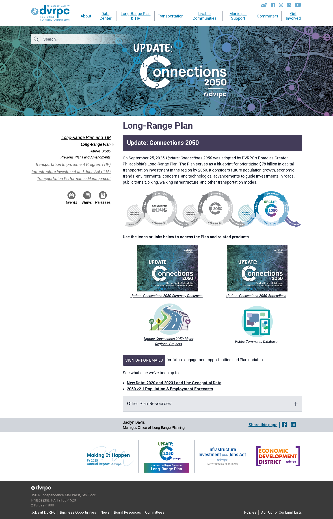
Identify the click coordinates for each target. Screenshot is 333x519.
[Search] (67, 39)
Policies (250, 512)
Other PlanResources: (150, 403)
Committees (154, 512)
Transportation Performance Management (74, 178)
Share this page (263, 424)
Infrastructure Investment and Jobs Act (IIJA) (71, 171)
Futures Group (100, 151)
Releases (103, 198)
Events (71, 198)
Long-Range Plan (96, 144)
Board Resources (127, 512)
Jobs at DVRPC (43, 512)
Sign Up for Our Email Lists (281, 512)
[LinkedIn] (289, 5)
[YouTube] (298, 5)
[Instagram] (281, 5)
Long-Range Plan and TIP (86, 137)
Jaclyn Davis (134, 422)
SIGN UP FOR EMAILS (144, 360)
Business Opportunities (78, 512)
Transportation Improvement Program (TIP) (73, 164)
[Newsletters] (264, 5)
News (87, 198)
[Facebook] (273, 5)
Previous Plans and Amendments (86, 157)
